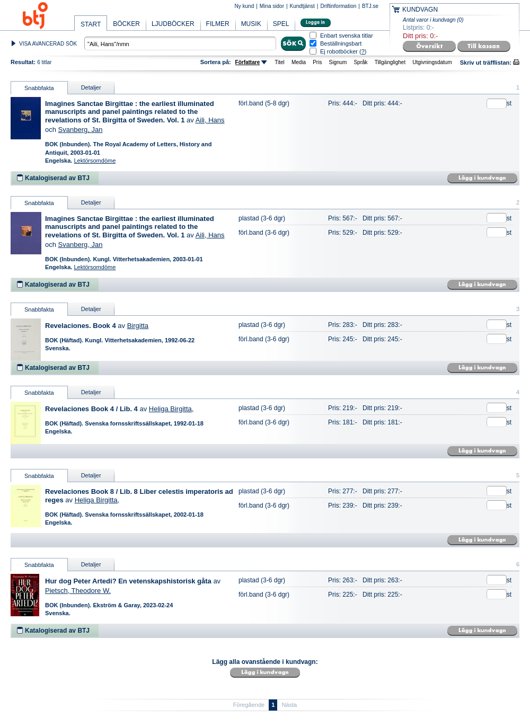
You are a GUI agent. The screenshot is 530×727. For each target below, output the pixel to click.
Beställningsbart (340, 44)
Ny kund (244, 6)
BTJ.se (370, 6)
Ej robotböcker (339, 51)
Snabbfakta (39, 88)
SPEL (281, 24)
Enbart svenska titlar (346, 36)
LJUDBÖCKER (173, 24)
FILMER (217, 24)
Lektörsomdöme (95, 160)
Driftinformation (338, 6)
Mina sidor (272, 6)
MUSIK (251, 24)
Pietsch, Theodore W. (78, 591)
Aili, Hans (210, 120)
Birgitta (137, 326)
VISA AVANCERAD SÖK (48, 44)
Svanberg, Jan (80, 130)
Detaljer (91, 87)
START (91, 24)
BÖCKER (126, 24)
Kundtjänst (302, 6)
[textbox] (180, 43)
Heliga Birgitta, (171, 409)
